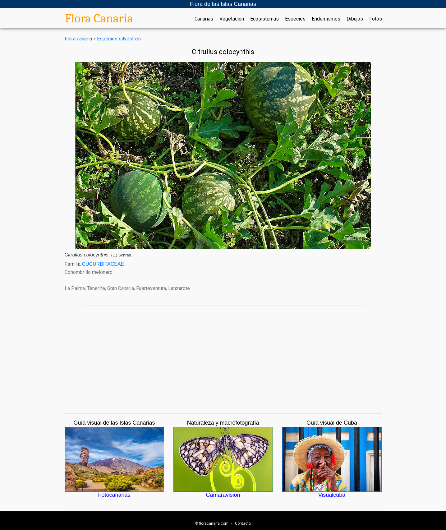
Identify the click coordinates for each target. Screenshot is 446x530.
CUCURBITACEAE (103, 264)
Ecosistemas (264, 19)
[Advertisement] (223, 354)
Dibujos (355, 19)
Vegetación (231, 19)
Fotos (375, 19)
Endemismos (326, 19)
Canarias (204, 19)
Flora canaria (78, 39)
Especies (295, 19)
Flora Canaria (99, 18)
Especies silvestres (119, 39)
